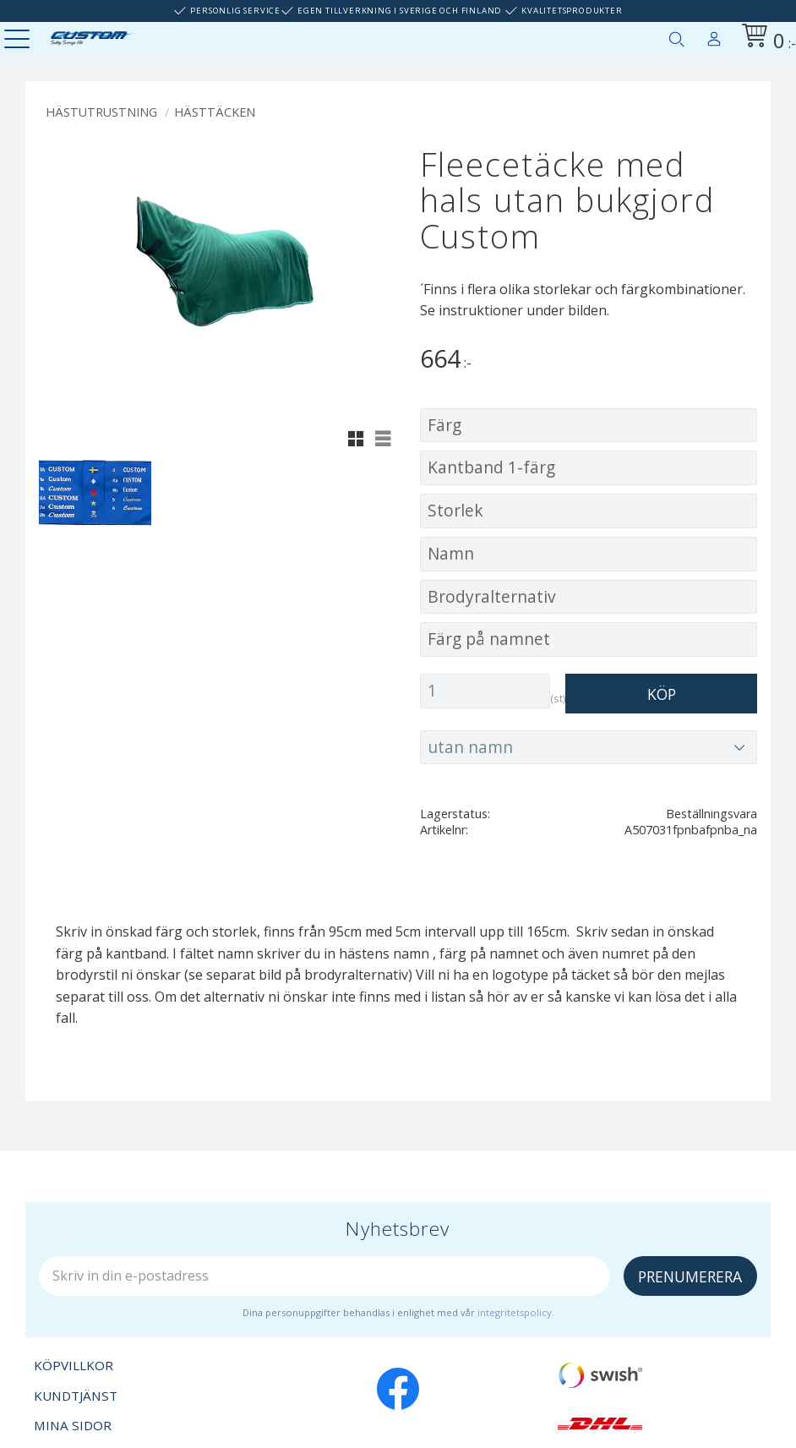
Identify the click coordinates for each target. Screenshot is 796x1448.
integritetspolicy (514, 1312)
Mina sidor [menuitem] (714, 35)
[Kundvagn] (765, 38)
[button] (19, 40)
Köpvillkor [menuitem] (73, 1365)
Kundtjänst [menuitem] (75, 1395)
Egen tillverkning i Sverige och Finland (399, 10)
